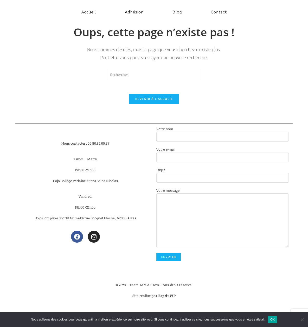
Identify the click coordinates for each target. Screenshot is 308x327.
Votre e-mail (222, 153)
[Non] (302, 319)
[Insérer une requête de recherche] (154, 74)
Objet (222, 174)
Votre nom (222, 133)
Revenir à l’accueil (154, 99)
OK (272, 319)
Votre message (222, 205)
